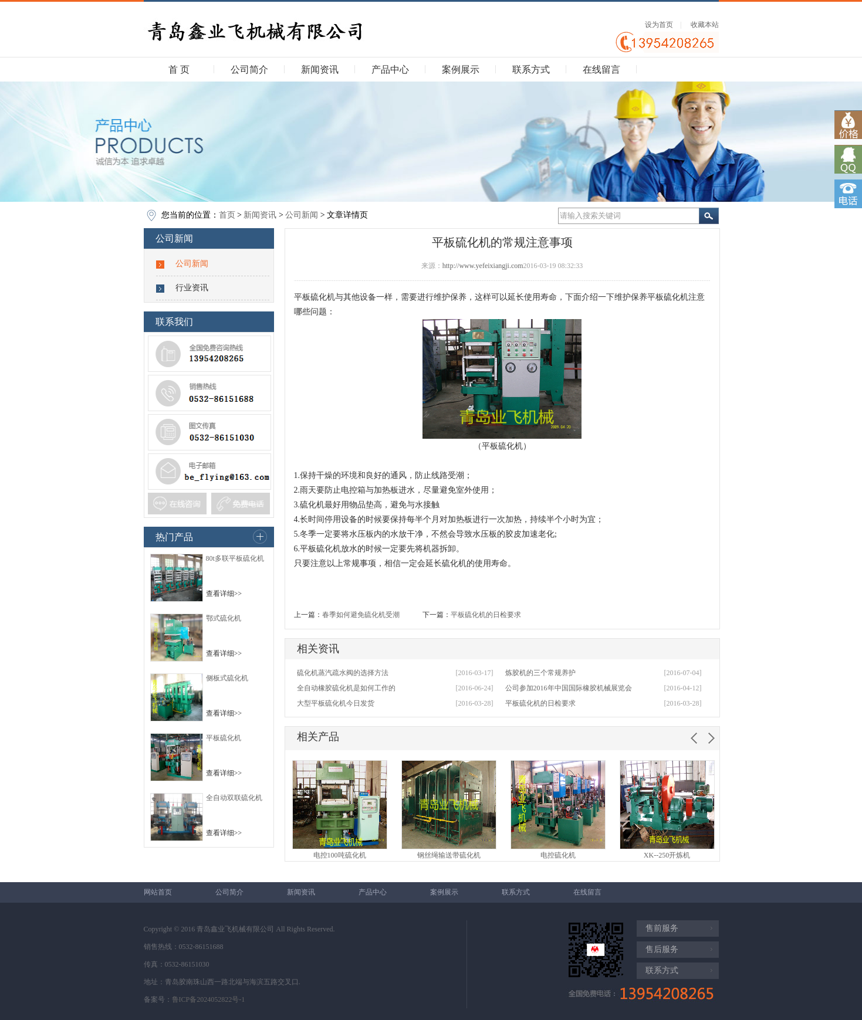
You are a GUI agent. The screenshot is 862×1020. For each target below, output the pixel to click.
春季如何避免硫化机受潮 (361, 615)
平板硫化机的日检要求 (486, 615)
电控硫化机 (558, 855)
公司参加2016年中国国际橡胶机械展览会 (568, 688)
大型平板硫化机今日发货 (335, 703)
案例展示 (460, 69)
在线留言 (601, 69)
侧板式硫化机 (227, 678)
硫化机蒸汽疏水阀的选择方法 (342, 673)
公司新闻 (301, 215)
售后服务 (661, 949)
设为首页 (659, 25)
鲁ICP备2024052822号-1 (208, 999)
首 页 (179, 69)
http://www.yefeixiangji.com (482, 266)
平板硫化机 (223, 738)
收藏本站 (705, 25)
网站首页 (158, 892)
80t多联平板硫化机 (235, 558)
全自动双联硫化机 (234, 798)
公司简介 (249, 69)
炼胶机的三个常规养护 (540, 673)
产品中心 (390, 69)
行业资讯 (191, 287)
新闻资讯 (320, 69)
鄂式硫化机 (223, 618)
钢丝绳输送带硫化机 (449, 855)
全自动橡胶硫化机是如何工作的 (346, 688)
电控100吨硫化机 (339, 855)
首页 (227, 215)
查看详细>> (224, 593)
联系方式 (531, 69)
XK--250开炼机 (667, 855)
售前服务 (661, 928)
